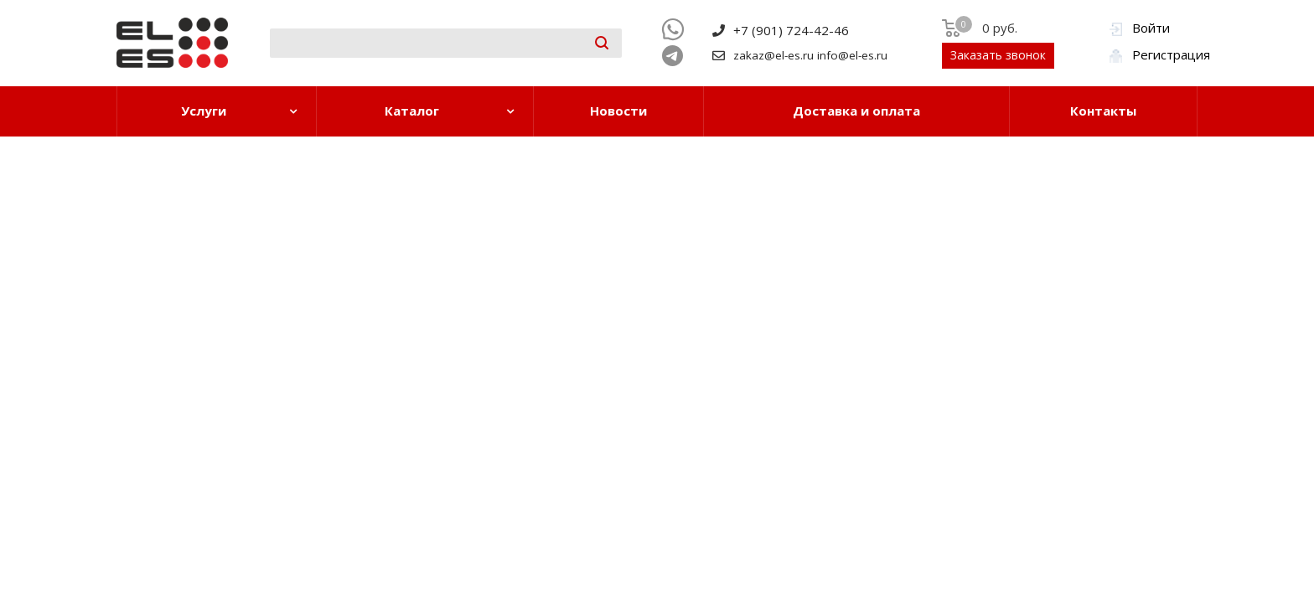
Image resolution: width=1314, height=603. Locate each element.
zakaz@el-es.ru (773, 55)
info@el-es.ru (852, 55)
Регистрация (1171, 54)
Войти (1151, 27)
